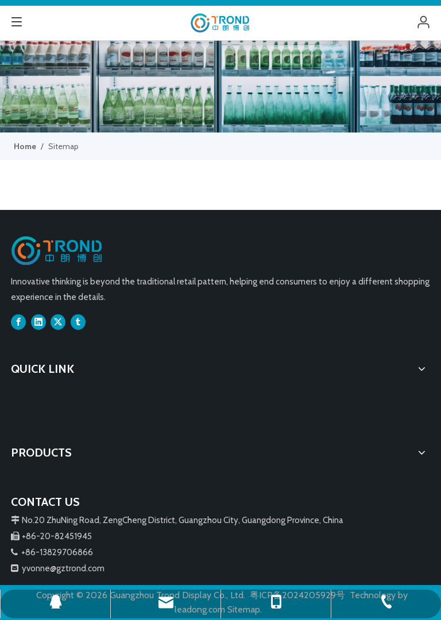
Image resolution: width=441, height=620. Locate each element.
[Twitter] (58, 322)
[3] (220, 86)
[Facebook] (18, 322)
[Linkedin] (38, 322)
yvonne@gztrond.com (63, 568)
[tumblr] (78, 322)
